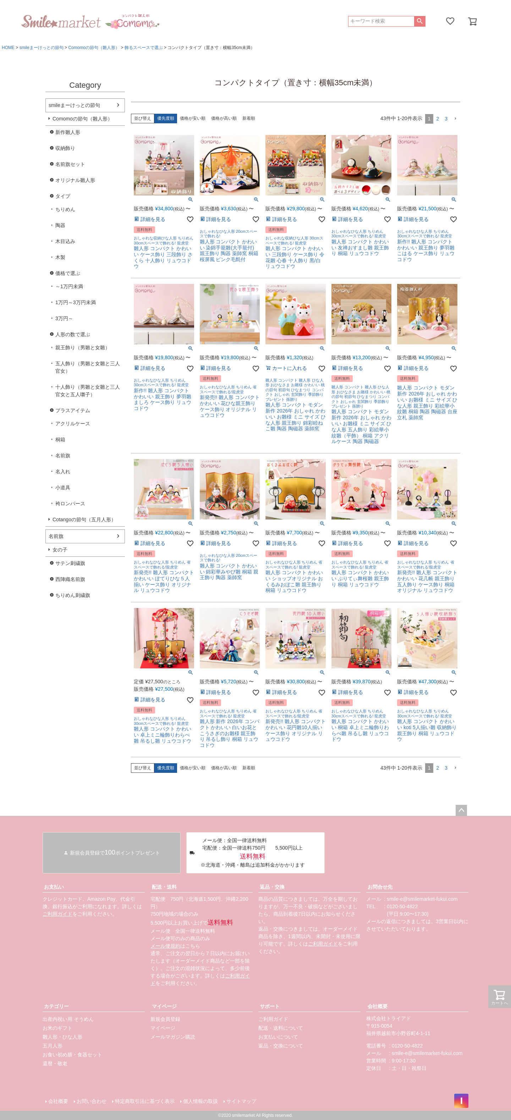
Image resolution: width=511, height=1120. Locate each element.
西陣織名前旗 (70, 579)
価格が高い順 (224, 118)
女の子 (60, 550)
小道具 (62, 487)
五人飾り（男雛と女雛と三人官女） (87, 367)
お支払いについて (278, 1037)
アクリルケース (72, 423)
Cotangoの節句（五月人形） (84, 519)
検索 (419, 21)
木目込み (65, 241)
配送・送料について (280, 1028)
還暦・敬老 (55, 1063)
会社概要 (378, 1006)
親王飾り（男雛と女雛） (82, 347)
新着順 (248, 118)
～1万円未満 (69, 286)
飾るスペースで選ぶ (144, 47)
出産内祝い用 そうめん (68, 1019)
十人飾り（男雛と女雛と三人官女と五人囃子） (87, 390)
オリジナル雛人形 (75, 180)
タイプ (62, 196)
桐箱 (60, 439)
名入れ (62, 471)
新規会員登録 (165, 1019)
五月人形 (52, 1046)
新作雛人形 (67, 132)
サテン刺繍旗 (70, 563)
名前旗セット (70, 164)
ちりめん (65, 209)
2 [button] (437, 119)
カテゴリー (56, 1006)
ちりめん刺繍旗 (72, 595)
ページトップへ (461, 810)
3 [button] (446, 119)
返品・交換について (280, 1046)
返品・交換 (272, 887)
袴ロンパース (70, 503)
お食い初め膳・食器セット (72, 1054)
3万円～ (64, 318)
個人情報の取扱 (200, 1101)
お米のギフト (57, 1028)
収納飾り (65, 148)
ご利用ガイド (57, 914)
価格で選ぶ (67, 273)
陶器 (60, 225)
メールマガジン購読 (172, 1037)
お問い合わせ (91, 1101)
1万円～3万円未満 (75, 302)
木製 (60, 257)
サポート (270, 1006)
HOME (8, 47)
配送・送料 (164, 887)
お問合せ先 (380, 887)
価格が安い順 (192, 118)
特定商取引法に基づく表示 (145, 1101)
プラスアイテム (72, 410)
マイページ (164, 1006)
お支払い (54, 887)
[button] (455, 119)
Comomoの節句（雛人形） (94, 47)
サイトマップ (241, 1101)
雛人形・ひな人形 (62, 1037)
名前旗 (62, 455)
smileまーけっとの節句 (42, 47)
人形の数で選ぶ (72, 334)
